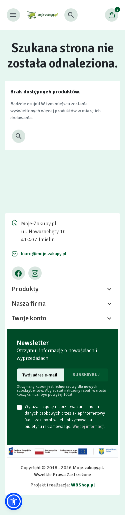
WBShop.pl (83, 485)
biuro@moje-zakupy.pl (43, 254)
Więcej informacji (88, 426)
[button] (71, 15)
